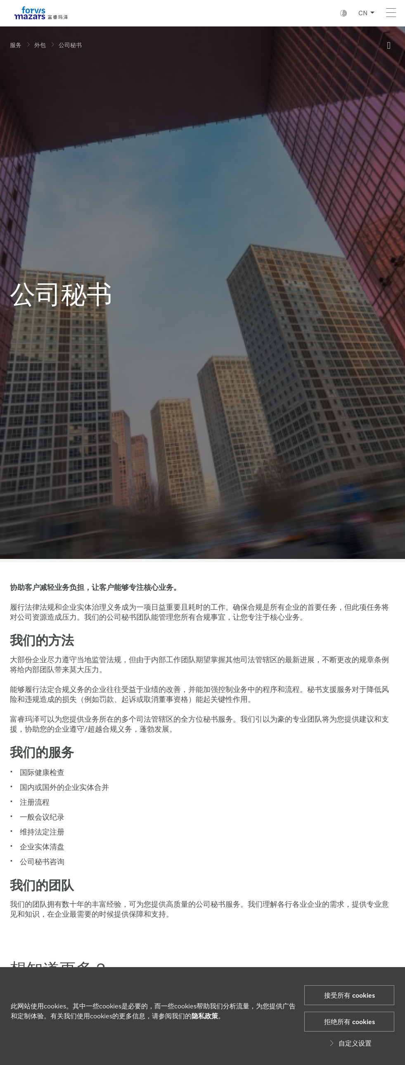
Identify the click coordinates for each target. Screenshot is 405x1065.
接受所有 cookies (349, 995)
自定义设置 (349, 1043)
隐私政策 (205, 1015)
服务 (15, 44)
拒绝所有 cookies (349, 1021)
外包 (40, 44)
